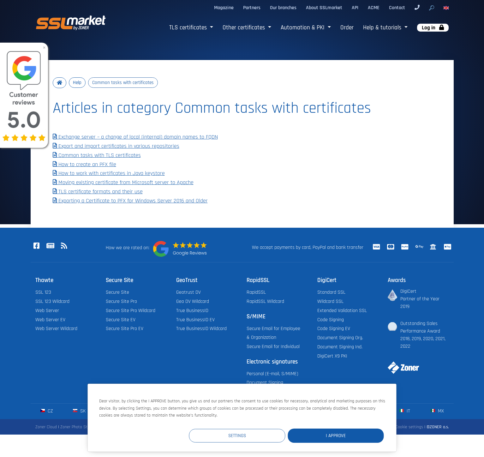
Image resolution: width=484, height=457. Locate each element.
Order (347, 28)
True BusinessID (192, 310)
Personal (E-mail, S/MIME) (272, 373)
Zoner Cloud (46, 427)
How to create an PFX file (84, 164)
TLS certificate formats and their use (98, 191)
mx (437, 411)
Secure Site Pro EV (124, 329)
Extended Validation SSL (342, 310)
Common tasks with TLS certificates (97, 155)
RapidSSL (256, 292)
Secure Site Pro (121, 301)
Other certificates (244, 28)
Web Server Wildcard (56, 329)
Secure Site (117, 292)
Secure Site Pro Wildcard (130, 310)
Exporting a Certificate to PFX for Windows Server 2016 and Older (130, 200)
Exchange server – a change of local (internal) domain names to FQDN (135, 137)
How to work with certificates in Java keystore (109, 173)
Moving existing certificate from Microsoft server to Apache (123, 182)
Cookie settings (409, 427)
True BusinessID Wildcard (201, 329)
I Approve (345, 435)
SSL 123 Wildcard (52, 301)
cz (46, 411)
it (404, 411)
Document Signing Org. (340, 338)
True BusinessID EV (195, 319)
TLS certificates (188, 28)
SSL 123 (43, 292)
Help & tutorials (383, 28)
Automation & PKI (303, 28)
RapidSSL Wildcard (265, 301)
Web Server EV (50, 319)
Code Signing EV (333, 329)
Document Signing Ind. (339, 347)
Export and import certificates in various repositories (116, 146)
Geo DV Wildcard (192, 301)
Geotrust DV (188, 292)
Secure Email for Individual (273, 346)
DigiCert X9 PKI (332, 356)
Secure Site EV (120, 319)
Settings (268, 435)
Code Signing (330, 319)
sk (79, 411)
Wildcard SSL (330, 301)
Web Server (47, 310)
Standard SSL (331, 292)
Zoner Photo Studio (77, 427)
